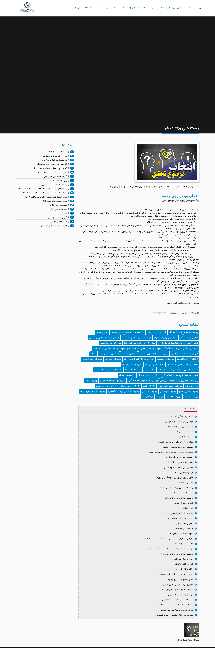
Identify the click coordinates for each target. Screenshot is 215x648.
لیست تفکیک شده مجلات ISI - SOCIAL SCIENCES (46, 197)
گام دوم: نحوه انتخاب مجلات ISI (54, 160)
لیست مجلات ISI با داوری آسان (54, 201)
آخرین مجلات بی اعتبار (57, 217)
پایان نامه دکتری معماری (188, 391)
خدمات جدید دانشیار (58, 221)
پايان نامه (159, 396)
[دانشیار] (27, 7)
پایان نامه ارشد (91, 380)
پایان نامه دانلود (149, 386)
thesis (93, 353)
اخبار (65, 213)
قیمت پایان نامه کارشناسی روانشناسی (104, 337)
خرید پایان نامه (117, 332)
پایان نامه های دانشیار (134, 186)
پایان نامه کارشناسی (149, 391)
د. (170, 275)
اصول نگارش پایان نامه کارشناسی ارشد (139, 359)
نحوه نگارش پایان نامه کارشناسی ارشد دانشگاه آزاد (178, 343)
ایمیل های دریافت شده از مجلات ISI (52, 172)
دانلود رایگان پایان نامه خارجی (165, 337)
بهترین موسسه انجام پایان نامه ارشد (153, 353)
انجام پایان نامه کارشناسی (92, 359)
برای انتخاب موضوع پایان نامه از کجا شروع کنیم (179, 380)
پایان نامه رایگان (175, 332)
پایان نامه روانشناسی (167, 391)
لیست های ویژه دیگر (58, 209)
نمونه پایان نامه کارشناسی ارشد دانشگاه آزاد (180, 348)
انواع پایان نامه (149, 369)
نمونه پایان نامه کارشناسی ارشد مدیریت (109, 348)
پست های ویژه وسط (117, 186)
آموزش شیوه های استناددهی (55, 176)
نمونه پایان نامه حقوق (132, 343)
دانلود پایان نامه (102, 332)
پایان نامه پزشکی (191, 386)
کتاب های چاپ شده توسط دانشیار (53, 225)
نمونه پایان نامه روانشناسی (110, 343)
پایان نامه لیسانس (191, 396)
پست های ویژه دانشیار (151, 186)
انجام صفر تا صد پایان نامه (132, 364)
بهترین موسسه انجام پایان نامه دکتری (143, 380)
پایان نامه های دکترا (173, 396)
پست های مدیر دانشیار (58, 151)
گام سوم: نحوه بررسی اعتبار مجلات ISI (52, 164)
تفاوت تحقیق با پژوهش (134, 332)
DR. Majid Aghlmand (191, 186)
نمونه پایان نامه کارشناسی (109, 353)
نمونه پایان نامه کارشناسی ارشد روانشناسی (144, 348)
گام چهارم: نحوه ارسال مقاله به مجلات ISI (50, 168)
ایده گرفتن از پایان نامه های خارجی (108, 369)
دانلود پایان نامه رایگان (189, 337)
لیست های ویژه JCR (58, 205)
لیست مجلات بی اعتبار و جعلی (54, 184)
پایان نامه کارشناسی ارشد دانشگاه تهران (123, 391)
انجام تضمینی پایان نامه (154, 364)
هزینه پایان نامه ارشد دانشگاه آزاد (184, 353)
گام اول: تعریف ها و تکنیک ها (55, 156)
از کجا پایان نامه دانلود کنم (187, 359)
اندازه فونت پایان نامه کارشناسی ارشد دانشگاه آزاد (178, 369)
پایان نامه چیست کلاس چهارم (170, 386)
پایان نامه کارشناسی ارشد (156, 332)
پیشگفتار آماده (147, 396)
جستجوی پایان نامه (129, 353)
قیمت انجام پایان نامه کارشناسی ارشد (136, 337)
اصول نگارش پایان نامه (165, 359)
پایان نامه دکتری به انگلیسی (107, 386)
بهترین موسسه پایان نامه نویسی (112, 380)
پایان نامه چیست (191, 332)
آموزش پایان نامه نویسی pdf (149, 375)
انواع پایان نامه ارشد (133, 369)
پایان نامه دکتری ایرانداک (130, 386)
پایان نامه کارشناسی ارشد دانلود (92, 391)
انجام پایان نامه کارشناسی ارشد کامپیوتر (182, 364)
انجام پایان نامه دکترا (113, 359)
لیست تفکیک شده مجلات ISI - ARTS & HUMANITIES (45, 192)
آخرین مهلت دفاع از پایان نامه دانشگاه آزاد (180, 375)
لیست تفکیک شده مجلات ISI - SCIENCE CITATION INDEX (42, 188)
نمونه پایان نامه (149, 343)
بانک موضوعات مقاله (127, 375)
